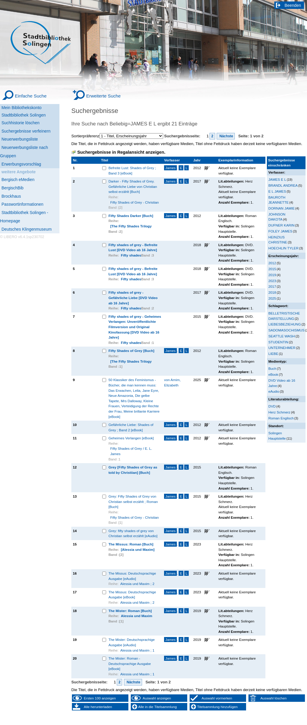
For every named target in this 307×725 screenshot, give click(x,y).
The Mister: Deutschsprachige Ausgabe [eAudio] (131, 642)
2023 (272, 281)
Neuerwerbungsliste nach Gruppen (24, 151)
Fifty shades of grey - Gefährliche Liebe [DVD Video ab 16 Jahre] (133, 297)
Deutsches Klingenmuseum (26, 229)
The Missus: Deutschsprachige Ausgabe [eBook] (132, 594)
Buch (272, 368)
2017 (272, 286)
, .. (177, 467)
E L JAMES (277, 191)
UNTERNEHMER (281, 348)
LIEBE (273, 354)
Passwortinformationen (22, 204)
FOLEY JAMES (280, 231)
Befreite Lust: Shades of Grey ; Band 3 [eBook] (132, 170)
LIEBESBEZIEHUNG (284, 324)
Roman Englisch (281, 418)
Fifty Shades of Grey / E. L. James (131, 451)
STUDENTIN (278, 342)
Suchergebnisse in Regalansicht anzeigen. (121, 152)
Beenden (293, 5)
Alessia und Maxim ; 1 (137, 650)
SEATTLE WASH (281, 336)
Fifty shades (131, 255)
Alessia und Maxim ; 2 (137, 584)
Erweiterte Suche (103, 95)
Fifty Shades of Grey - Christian (134, 202)
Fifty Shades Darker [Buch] (130, 216)
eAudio (273, 391)
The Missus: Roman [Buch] (130, 544)
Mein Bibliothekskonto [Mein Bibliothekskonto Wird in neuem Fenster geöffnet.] (21, 107)
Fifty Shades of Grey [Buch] (131, 351)
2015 (272, 269)
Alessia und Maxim (136, 616)
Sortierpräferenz (85, 136)
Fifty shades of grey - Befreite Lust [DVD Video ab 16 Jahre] (133, 247)
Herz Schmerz (279, 412)
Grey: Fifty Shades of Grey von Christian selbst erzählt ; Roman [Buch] (133, 501)
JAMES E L (277, 179)
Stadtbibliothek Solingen (23, 115)
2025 (272, 298)
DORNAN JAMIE (281, 208)
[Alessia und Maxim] (138, 549)
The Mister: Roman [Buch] (130, 611)
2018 (272, 292)
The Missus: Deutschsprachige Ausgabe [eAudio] (132, 576)
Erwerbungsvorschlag (21, 164)
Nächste (225, 136)
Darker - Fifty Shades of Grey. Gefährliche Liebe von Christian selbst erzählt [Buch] (132, 186)
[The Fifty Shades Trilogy (131, 226)
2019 (272, 275)
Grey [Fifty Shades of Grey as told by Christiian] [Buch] (132, 469)
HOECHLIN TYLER (283, 248)
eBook (273, 374)
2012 (272, 263)
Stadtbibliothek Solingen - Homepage (24, 216)
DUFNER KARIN (281, 225)
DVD (272, 406)
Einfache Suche (31, 95)
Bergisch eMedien (17, 179)
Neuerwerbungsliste (19, 139)
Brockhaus (11, 196)
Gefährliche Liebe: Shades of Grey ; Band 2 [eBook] (130, 427)
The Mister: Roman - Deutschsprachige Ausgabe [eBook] (129, 663)
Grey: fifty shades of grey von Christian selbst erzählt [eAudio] (133, 533)
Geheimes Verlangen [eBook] (131, 438)
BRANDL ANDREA (283, 185)
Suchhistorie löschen (20, 122)
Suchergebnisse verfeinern (26, 131)
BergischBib (12, 187)
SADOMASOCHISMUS (286, 330)
